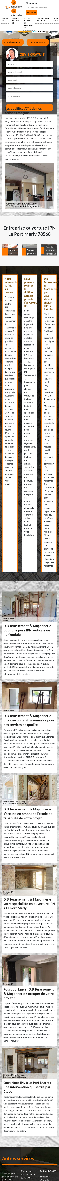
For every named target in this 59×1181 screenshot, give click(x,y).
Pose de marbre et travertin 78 (28, 23)
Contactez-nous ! (38, 42)
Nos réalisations (13, 42)
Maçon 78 (5, 19)
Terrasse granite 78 (16, 20)
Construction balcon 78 (43, 19)
